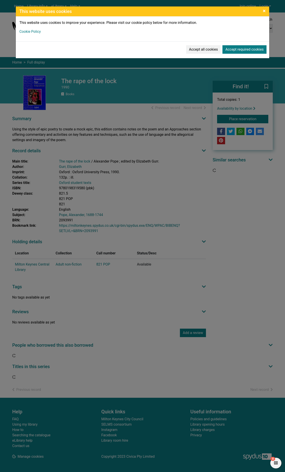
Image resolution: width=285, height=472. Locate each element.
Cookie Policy (30, 31)
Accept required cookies (244, 49)
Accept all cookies (203, 49)
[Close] (264, 11)
